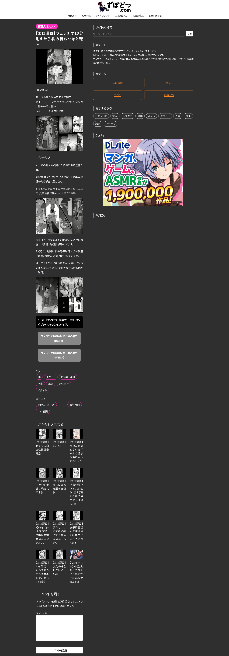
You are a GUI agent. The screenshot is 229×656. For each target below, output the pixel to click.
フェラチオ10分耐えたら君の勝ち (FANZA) (60, 355)
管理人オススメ (47, 26)
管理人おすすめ (46, 405)
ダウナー (51, 377)
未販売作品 (138, 15)
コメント (42, 613)
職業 (140, 116)
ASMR (169, 83)
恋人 (114, 116)
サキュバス (101, 116)
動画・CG (169, 95)
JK (39, 377)
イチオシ (42, 390)
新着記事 (72, 15)
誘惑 (50, 384)
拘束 (40, 384)
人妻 (177, 116)
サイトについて (103, 15)
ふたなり (127, 116)
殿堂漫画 (74, 405)
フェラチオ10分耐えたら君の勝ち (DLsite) (60, 338)
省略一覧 (86, 15)
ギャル (151, 116)
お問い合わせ (155, 15)
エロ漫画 (43, 411)
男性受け (64, 384)
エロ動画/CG (121, 15)
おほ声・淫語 (68, 377)
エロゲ (117, 95)
